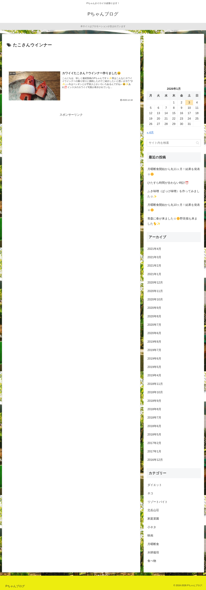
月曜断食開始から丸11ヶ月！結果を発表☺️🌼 (173, 171)
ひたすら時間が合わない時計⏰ (168, 182)
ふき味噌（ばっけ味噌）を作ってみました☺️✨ (173, 194)
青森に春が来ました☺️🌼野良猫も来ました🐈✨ (172, 221)
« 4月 (150, 132)
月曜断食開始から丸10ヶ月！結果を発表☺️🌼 (173, 207)
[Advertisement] (71, 57)
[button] (197, 143)
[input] (174, 142)
